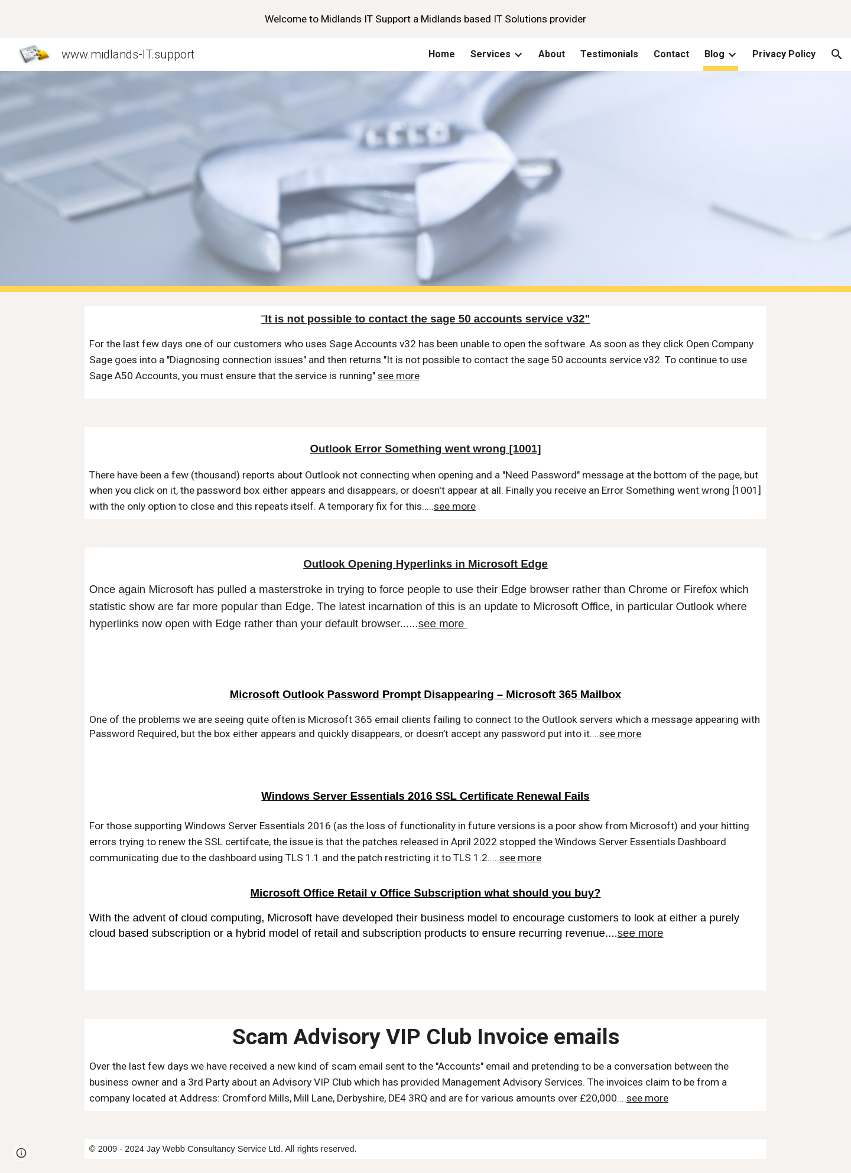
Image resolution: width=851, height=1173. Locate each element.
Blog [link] (714, 54)
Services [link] (490, 54)
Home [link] (441, 54)
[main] (425, 352)
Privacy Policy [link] (784, 54)
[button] (837, 54)
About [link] (551, 54)
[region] (425, 19)
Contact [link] (671, 54)
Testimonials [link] (609, 54)
